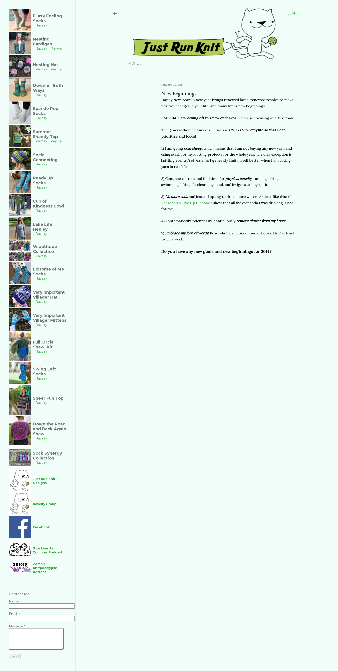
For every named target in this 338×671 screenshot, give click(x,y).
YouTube (191, 63)
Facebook (211, 63)
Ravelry (158, 63)
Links (228, 63)
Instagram (138, 63)
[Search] (294, 13)
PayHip (175, 63)
